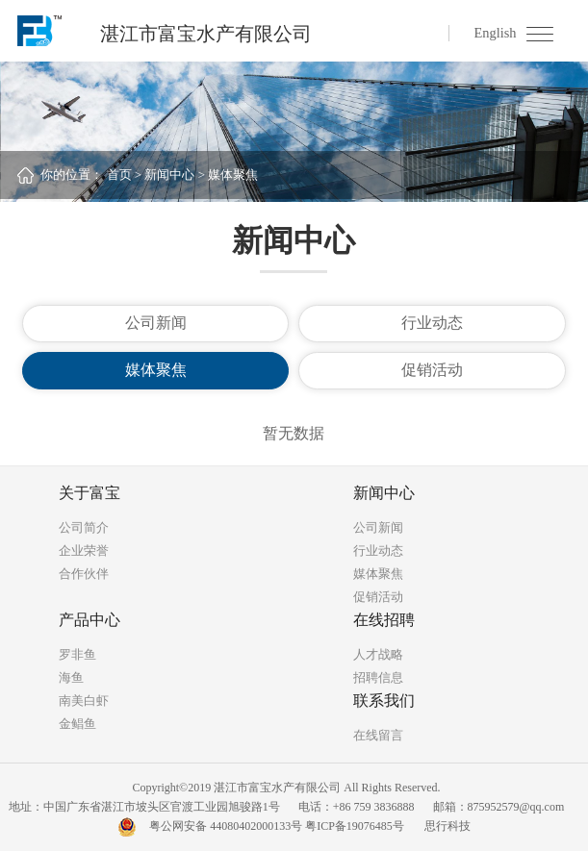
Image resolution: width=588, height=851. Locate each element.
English (494, 32)
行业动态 (432, 322)
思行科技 (447, 826)
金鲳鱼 (77, 723)
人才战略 (378, 654)
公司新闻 (156, 322)
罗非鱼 (77, 654)
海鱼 (71, 677)
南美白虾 (84, 700)
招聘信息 (378, 677)
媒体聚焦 (233, 174)
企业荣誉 (84, 550)
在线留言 (378, 735)
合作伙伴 (84, 573)
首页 (119, 174)
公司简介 (84, 527)
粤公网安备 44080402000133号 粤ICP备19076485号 (276, 826)
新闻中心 (169, 174)
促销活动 (432, 370)
